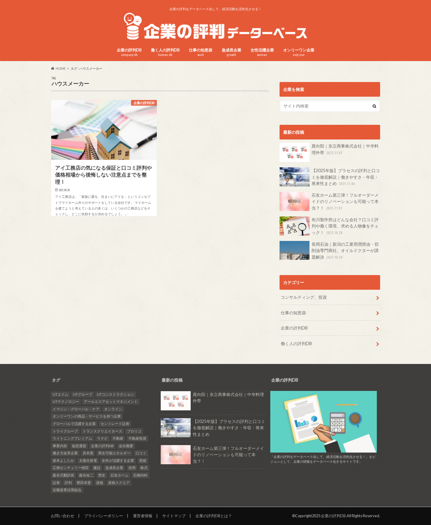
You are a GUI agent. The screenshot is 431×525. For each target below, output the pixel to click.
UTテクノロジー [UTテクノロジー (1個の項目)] (66, 401)
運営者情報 (142, 515)
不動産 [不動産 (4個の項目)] (118, 438)
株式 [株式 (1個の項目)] (144, 467)
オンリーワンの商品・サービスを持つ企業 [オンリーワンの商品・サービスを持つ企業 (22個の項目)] (87, 416)
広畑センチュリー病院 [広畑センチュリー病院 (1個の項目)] (71, 467)
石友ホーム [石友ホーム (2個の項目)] (119, 475)
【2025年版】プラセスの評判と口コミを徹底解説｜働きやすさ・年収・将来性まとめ (330, 177)
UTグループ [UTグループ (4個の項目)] (82, 394)
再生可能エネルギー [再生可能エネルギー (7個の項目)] (114, 453)
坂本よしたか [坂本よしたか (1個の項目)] (63, 460)
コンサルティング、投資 (304, 297)
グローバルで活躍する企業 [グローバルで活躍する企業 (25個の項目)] (74, 423)
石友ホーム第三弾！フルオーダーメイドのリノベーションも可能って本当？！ (329, 201)
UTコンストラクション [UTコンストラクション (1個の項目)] (115, 394)
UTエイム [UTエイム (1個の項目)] (60, 394)
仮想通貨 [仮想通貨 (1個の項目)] (79, 446)
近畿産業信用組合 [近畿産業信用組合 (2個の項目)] (67, 490)
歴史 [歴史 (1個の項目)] (101, 475)
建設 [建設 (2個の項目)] (97, 467)
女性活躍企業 (262, 52)
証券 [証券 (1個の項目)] (56, 482)
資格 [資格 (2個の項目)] (99, 482)
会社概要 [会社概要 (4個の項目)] (126, 446)
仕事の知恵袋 (200, 52)
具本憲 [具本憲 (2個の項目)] (88, 453)
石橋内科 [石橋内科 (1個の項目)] (140, 475)
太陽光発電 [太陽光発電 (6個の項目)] (88, 460)
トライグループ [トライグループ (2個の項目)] (65, 431)
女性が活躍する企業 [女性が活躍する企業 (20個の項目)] (118, 460)
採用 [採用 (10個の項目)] (132, 467)
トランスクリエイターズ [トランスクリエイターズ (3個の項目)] (102, 431)
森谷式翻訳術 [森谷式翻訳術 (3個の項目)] (63, 475)
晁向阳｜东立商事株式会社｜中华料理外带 (329, 152)
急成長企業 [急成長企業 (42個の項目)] (114, 467)
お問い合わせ (62, 515)
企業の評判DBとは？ (213, 515)
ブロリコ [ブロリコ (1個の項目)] (134, 431)
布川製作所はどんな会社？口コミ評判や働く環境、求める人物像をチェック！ (329, 226)
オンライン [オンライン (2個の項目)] (113, 409)
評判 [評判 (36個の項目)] (68, 482)
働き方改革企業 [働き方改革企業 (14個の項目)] (65, 453)
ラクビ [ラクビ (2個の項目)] (102, 438)
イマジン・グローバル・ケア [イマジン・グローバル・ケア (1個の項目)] (76, 409)
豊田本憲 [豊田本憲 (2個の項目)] (84, 482)
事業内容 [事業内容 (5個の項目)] (60, 446)
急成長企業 (231, 52)
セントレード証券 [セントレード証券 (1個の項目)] (115, 423)
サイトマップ (174, 515)
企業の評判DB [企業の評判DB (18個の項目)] (102, 446)
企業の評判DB (129, 52)
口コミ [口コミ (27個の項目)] (141, 453)
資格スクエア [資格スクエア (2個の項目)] (119, 482)
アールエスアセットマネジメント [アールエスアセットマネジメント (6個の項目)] (111, 401)
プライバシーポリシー (103, 515)
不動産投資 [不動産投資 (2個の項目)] (137, 438)
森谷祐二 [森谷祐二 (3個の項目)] (86, 475)
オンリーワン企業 (298, 52)
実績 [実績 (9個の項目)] (142, 460)
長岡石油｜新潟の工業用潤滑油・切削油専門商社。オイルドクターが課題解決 (329, 250)
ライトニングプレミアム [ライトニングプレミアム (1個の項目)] (72, 438)
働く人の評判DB (165, 52)
